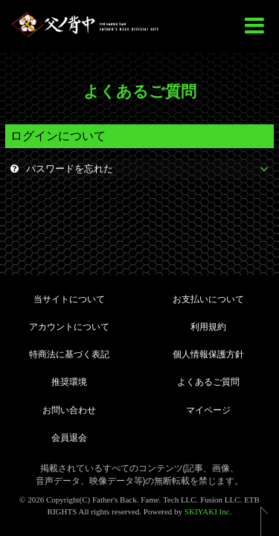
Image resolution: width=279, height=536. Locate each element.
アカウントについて (69, 327)
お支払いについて (208, 299)
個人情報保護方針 (208, 354)
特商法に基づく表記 (69, 354)
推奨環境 (69, 382)
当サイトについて (69, 299)
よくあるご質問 (208, 382)
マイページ (208, 410)
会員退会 (69, 438)
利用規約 (208, 327)
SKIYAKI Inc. (208, 511)
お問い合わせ (69, 410)
